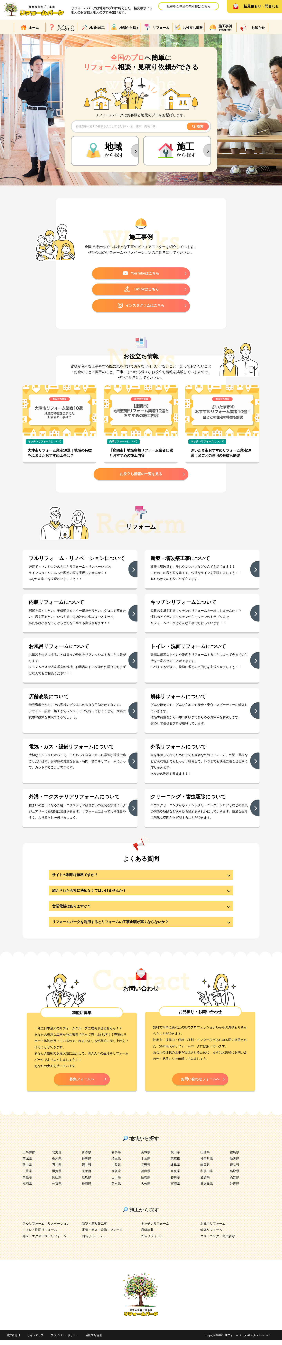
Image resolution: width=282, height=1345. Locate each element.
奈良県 (175, 1176)
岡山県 (56, 1182)
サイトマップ (35, 1340)
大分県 (145, 1188)
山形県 (205, 1157)
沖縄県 (234, 1188)
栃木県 (56, 1163)
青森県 (86, 1157)
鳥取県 (234, 1176)
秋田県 (175, 1157)
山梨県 (116, 1169)
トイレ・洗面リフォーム (40, 1234)
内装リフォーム (93, 1241)
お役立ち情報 (93, 1340)
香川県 (175, 1182)
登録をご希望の (189, 6)
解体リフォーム (211, 1234)
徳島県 (145, 1182)
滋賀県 (56, 1176)
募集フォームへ (82, 1084)
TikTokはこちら (141, 290)
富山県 (27, 1169)
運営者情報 (13, 1340)
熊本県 (116, 1188)
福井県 (86, 1169)
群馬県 (86, 1163)
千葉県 (145, 1163)
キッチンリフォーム (155, 1228)
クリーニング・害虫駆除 (217, 1241)
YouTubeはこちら (141, 273)
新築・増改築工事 (94, 1228)
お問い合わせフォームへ (200, 1084)
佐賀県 (56, 1188)
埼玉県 (116, 1163)
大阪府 (116, 1176)
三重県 (27, 1176)
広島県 (86, 1182)
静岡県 (205, 1169)
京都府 (86, 1176)
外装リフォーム (152, 1241)
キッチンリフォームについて (44, 442)
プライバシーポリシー (64, 1340)
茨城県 (27, 1163)
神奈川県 (206, 1163)
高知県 (234, 1182)
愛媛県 (205, 1182)
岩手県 (116, 1157)
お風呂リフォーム (212, 1228)
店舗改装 (147, 1234)
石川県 (56, 1169)
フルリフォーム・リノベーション (46, 1228)
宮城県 (145, 1157)
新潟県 (234, 1163)
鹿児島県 (206, 1188)
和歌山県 (206, 1176)
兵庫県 (145, 1176)
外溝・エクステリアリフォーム (44, 1241)
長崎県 (86, 1188)
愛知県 (234, 1169)
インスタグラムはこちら (141, 306)
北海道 (56, 1157)
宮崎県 (175, 1188)
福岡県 (27, 1188)
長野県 (145, 1169)
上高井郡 (29, 1157)
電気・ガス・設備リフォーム (102, 1234)
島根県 (27, 1182)
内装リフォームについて (123, 442)
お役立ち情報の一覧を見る (141, 475)
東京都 (175, 1163)
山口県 (116, 1182)
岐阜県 (175, 1169)
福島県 (234, 1157)
